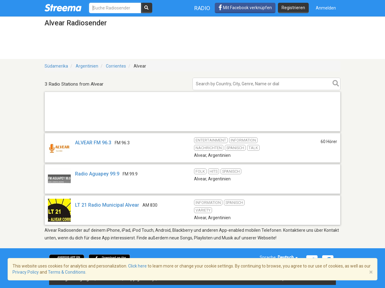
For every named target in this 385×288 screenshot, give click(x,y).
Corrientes (116, 66)
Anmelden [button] (326, 8)
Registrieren (293, 7)
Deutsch (288, 257)
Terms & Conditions (66, 272)
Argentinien (87, 66)
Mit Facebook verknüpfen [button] (245, 7)
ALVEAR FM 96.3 (93, 143)
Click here (137, 266)
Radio (202, 8)
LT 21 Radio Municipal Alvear (107, 205)
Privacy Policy (26, 272)
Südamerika (56, 66)
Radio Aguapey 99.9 (97, 174)
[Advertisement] (192, 131)
